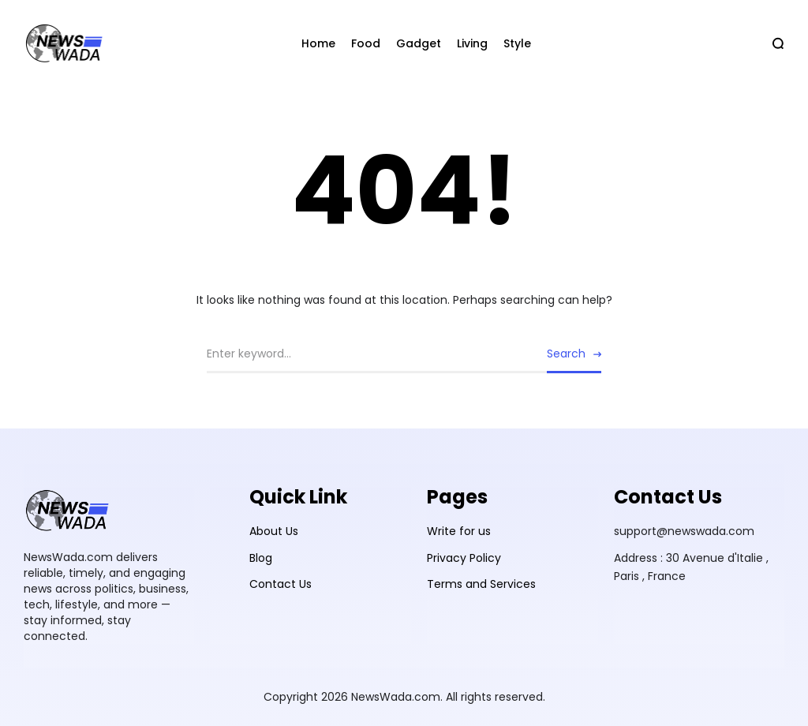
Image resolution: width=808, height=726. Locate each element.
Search (566, 353)
